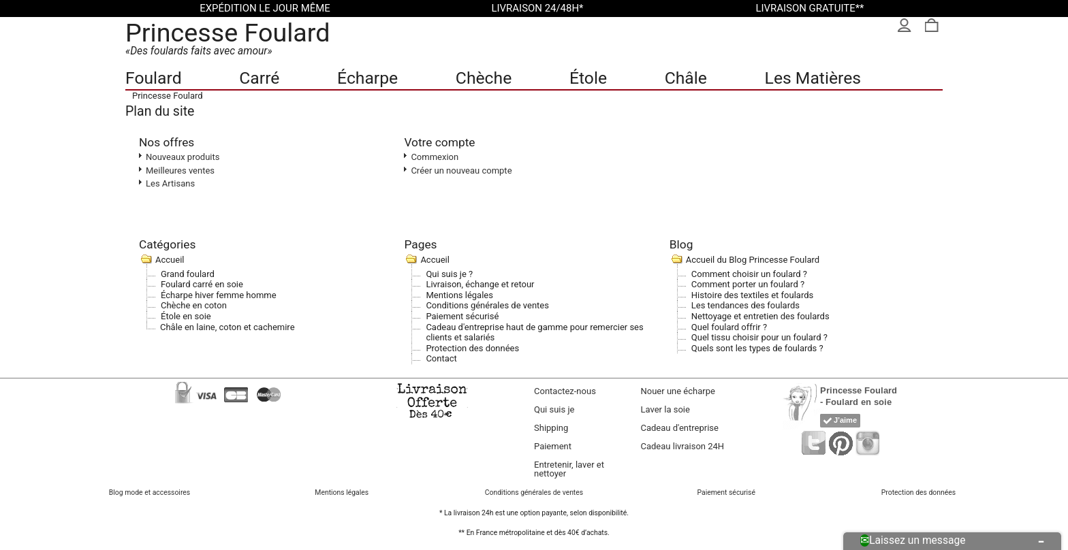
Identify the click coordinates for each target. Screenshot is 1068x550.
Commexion (434, 157)
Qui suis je (554, 409)
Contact (441, 358)
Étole (588, 78)
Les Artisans (170, 183)
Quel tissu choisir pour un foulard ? (759, 337)
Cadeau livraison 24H (683, 446)
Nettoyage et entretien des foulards (760, 316)
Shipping (551, 427)
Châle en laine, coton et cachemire (227, 327)
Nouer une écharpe (678, 391)
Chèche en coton (194, 305)
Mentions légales (459, 295)
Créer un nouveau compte (461, 170)
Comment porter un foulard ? (747, 284)
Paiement (552, 446)
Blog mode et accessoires (149, 492)
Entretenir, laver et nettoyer (569, 469)
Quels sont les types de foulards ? (757, 348)
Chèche (484, 78)
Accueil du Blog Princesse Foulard (752, 260)
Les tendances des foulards (745, 305)
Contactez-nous (565, 391)
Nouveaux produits (183, 157)
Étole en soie (186, 316)
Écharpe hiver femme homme (219, 295)
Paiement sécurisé (462, 316)
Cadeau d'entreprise (680, 427)
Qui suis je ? (449, 274)
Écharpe (367, 78)
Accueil (169, 260)
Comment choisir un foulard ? (749, 274)
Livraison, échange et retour (480, 284)
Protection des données (472, 348)
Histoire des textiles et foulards (752, 295)
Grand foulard (188, 274)
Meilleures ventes (180, 170)
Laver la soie (665, 409)
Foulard (153, 78)
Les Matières (813, 78)
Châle (686, 78)
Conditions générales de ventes (487, 305)
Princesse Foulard (227, 33)
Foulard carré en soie (202, 284)
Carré (259, 78)
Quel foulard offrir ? (729, 327)
